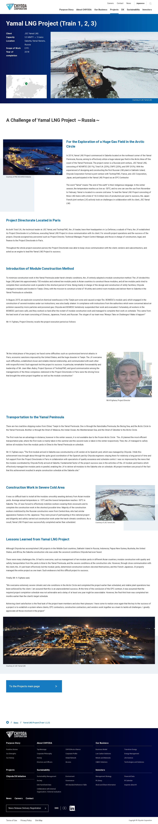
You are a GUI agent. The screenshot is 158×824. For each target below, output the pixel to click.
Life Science (128, 758)
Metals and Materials (103, 758)
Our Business (102, 743)
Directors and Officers (44, 762)
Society (39, 780)
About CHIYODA (44, 743)
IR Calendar (128, 780)
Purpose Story (13, 743)
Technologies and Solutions (134, 762)
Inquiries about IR (130, 785)
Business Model (101, 749)
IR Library (99, 780)
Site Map (38, 820)
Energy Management (131, 754)
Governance (70, 780)
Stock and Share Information (106, 785)
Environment (70, 776)
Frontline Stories (12, 749)
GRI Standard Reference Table (76, 785)
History (39, 758)
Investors (100, 770)
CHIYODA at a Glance (73, 749)
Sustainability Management (46, 776)
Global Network (71, 758)
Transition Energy (130, 749)
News (16, 723)
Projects (10, 770)
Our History (10, 758)
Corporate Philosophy (44, 754)
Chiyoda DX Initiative (16, 776)
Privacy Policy (26, 820)
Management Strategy (103, 776)
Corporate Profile (71, 754)
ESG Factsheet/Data (44, 785)
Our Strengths (11, 754)
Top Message (41, 749)
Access (68, 762)
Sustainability (43, 770)
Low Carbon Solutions (103, 754)
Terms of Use (11, 820)
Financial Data (129, 776)
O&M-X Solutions (101, 762)
